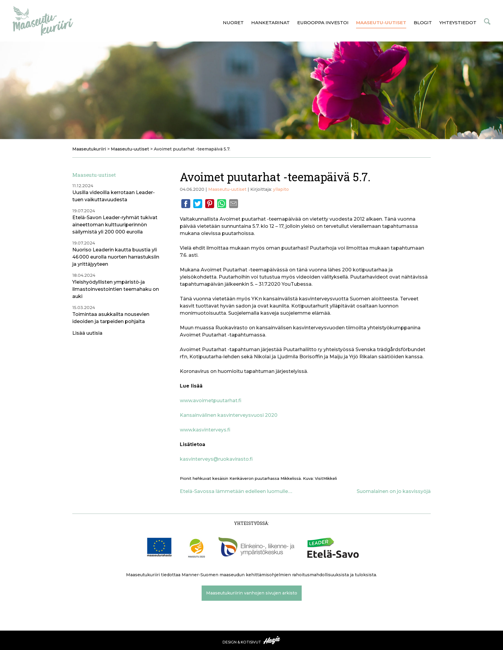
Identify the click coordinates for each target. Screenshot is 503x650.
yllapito (281, 189)
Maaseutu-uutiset (381, 22)
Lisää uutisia (87, 333)
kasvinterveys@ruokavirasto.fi (216, 459)
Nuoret (233, 22)
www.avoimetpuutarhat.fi (210, 400)
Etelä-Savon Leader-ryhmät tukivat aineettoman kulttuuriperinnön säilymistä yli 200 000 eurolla (114, 225)
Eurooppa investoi (323, 22)
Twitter (197, 203)
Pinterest (209, 203)
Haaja (272, 640)
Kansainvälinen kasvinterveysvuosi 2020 (228, 415)
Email (233, 203)
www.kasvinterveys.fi (205, 430)
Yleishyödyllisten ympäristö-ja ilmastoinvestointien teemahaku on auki (115, 289)
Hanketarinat (270, 22)
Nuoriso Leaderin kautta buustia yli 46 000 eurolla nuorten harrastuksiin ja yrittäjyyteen (115, 257)
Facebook (185, 203)
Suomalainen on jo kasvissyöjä (394, 491)
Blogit (423, 22)
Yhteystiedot (457, 22)
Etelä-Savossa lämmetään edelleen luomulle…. (236, 491)
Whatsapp (221, 203)
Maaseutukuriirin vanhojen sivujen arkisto (251, 593)
